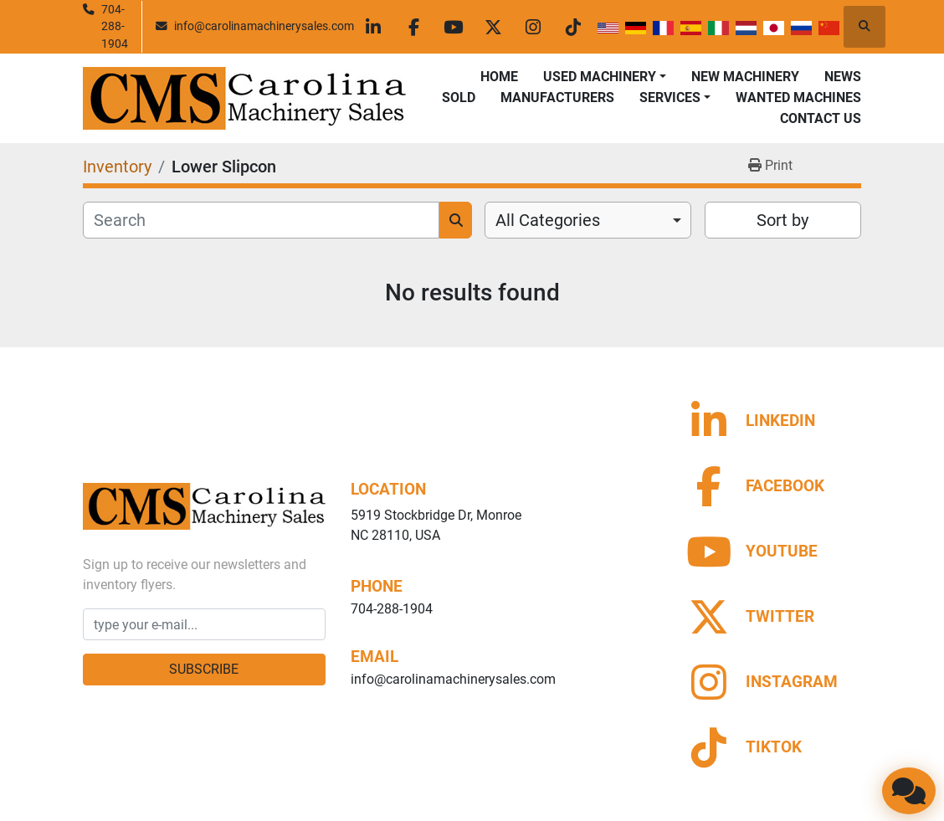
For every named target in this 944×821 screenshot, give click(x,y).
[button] (604, 77)
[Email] (204, 624)
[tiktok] (588, 27)
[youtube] (460, 27)
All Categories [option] (547, 220)
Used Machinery (599, 77)
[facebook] (418, 27)
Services (669, 97)
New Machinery (745, 77)
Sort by (782, 220)
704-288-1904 (114, 26)
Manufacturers (557, 97)
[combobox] (588, 220)
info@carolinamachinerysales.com (264, 26)
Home (499, 77)
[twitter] (503, 27)
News (842, 77)
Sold (458, 97)
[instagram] (546, 27)
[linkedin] (375, 27)
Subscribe (204, 669)
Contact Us (820, 118)
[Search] (261, 220)
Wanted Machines (798, 97)
